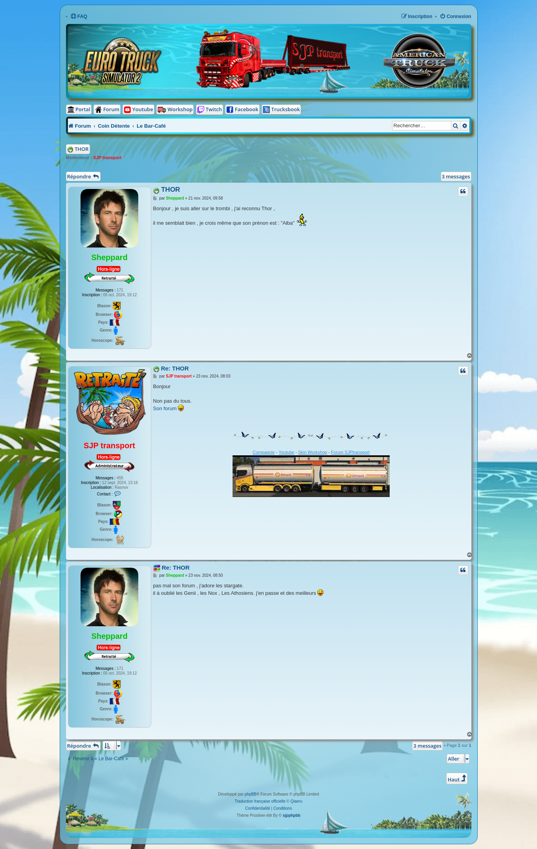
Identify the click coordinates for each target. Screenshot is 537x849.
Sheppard (109, 257)
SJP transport (107, 157)
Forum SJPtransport (350, 452)
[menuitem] (78, 16)
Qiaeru (296, 801)
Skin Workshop (312, 452)
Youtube (286, 452)
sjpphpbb (292, 815)
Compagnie (264, 452)
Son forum (165, 408)
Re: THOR (175, 368)
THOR (82, 148)
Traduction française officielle (260, 801)
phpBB (251, 794)
